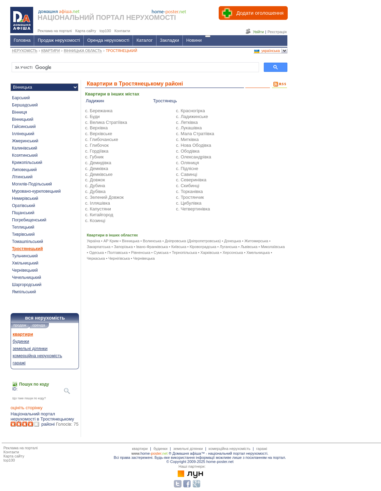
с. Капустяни (98, 208)
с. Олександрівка (193, 156)
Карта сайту (13, 456)
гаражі (19, 362)
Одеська (96, 252)
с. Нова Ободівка (193, 145)
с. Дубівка (95, 191)
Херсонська (232, 252)
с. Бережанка (98, 110)
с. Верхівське (98, 133)
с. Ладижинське (192, 116)
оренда (38, 325)
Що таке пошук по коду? (29, 398)
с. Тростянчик (190, 197)
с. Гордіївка (96, 151)
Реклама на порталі (20, 448)
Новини (194, 40)
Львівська (249, 247)
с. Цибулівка (189, 203)
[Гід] (207, 36)
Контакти (11, 452)
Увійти (258, 32)
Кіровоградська (203, 247)
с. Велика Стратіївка (106, 122)
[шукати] (134, 67)
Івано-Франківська (152, 247)
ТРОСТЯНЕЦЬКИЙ (121, 51)
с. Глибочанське (101, 139)
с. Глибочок (97, 145)
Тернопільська (184, 252)
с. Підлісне (187, 168)
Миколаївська (273, 247)
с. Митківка (187, 139)
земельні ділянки (30, 348)
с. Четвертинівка (193, 208)
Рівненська (140, 252)
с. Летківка (187, 122)
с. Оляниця (187, 162)
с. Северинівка (191, 179)
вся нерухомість (45, 318)
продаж (19, 325)
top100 (9, 460)
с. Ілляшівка (97, 203)
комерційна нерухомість (37, 355)
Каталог (144, 40)
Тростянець (165, 100)
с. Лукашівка (189, 127)
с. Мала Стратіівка (195, 133)
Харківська (209, 252)
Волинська (152, 241)
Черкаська (96, 258)
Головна (22, 40)
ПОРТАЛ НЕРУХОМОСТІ (136, 17)
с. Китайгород (99, 214)
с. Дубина (95, 185)
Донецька (232, 241)
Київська (178, 247)
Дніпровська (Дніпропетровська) (193, 241)
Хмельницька (258, 252)
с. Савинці (186, 174)
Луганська (228, 247)
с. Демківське (98, 174)
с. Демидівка (98, 162)
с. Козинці (95, 220)
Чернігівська (119, 258)
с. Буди (92, 116)
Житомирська (256, 241)
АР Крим (111, 241)
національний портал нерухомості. (238, 453)
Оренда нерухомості (108, 40)
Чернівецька (144, 258)
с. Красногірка (190, 110)
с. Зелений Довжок (104, 197)
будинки (21, 341)
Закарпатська (98, 247)
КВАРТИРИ (50, 51)
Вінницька (130, 241)
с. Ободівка (188, 151)
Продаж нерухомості (59, 40)
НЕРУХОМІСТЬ (24, 51)
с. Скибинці (187, 185)
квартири (23, 334)
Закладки (169, 40)
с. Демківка (96, 168)
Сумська (161, 252)
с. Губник (94, 156)
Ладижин (95, 100)
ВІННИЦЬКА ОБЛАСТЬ (83, 51)
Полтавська (117, 252)
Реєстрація (277, 32)
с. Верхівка (96, 127)
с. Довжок (95, 179)
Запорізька (123, 247)
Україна (93, 241)
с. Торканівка (189, 191)
